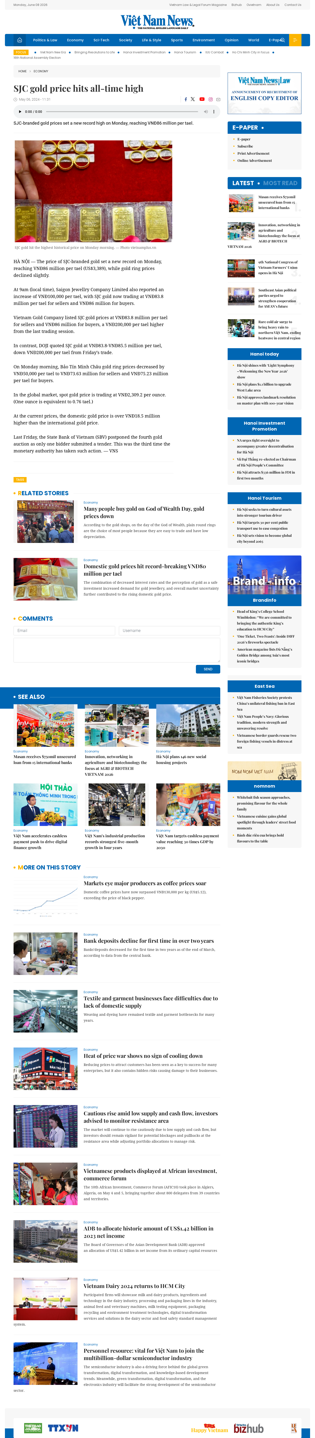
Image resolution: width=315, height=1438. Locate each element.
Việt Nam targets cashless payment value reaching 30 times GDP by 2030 (187, 807)
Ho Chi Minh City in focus (250, 52)
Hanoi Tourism (185, 52)
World (253, 40)
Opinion (231, 40)
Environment (204, 40)
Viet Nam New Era (53, 52)
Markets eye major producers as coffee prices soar (145, 849)
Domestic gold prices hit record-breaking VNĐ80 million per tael (145, 569)
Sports (177, 40)
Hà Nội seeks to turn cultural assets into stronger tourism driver (264, 512)
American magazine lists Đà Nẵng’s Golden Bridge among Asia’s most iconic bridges (264, 665)
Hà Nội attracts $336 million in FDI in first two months (266, 475)
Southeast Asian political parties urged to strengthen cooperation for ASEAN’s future (277, 298)
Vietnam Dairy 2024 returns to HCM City (134, 1252)
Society (125, 40)
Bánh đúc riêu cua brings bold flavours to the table (260, 922)
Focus (21, 52)
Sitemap (210, 1411)
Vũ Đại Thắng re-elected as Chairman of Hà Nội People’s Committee (266, 462)
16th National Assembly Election (37, 58)
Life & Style (151, 40)
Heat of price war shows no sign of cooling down (143, 1022)
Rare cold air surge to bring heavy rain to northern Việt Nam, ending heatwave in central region (279, 329)
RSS (298, 1411)
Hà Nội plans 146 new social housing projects (181, 725)
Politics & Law (45, 40)
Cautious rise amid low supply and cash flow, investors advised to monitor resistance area (151, 1083)
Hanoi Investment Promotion (144, 52)
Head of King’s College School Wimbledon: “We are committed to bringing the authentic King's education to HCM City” (264, 630)
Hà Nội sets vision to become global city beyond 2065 (264, 538)
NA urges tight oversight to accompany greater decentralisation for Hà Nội (265, 446)
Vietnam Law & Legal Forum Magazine (198, 5)
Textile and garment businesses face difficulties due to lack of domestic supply (151, 968)
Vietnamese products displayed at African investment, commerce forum (150, 1140)
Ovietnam (254, 5)
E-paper (245, 127)
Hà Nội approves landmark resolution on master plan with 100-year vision (266, 400)
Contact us (250, 1411)
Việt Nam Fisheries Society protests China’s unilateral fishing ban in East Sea (266, 757)
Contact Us (292, 5)
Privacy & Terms (278, 1411)
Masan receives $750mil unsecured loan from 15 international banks (45, 725)
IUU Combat (214, 52)
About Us (273, 5)
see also (31, 663)
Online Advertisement (254, 160)
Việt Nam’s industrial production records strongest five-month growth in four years (115, 807)
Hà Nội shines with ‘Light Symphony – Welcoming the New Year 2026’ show (265, 371)
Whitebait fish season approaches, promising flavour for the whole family (263, 888)
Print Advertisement (253, 153)
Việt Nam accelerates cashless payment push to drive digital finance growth (40, 807)
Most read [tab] (280, 183)
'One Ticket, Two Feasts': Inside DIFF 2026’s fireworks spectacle (266, 649)
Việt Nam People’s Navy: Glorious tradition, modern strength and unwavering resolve (263, 776)
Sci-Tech (101, 40)
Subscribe (245, 146)
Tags (20, 479)
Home (22, 71)
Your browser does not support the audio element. (117, 111)
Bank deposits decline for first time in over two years (149, 907)
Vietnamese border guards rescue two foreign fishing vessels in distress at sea (266, 795)
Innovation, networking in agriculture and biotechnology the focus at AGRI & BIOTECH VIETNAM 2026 (116, 731)
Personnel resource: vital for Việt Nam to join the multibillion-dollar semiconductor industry (144, 1320)
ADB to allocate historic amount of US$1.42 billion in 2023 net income (149, 1198)
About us (229, 1411)
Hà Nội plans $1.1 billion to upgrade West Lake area (264, 387)
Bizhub (237, 5)
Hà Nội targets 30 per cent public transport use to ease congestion (262, 525)
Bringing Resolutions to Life (95, 52)
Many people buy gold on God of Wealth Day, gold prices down (144, 512)
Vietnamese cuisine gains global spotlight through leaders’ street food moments (266, 907)
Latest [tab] (243, 183)
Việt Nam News (157, 22)
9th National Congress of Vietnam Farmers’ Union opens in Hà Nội (278, 267)
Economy (75, 40)
